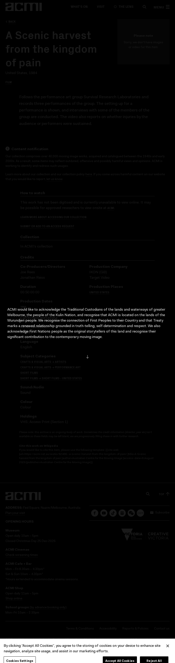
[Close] (168, 656)
